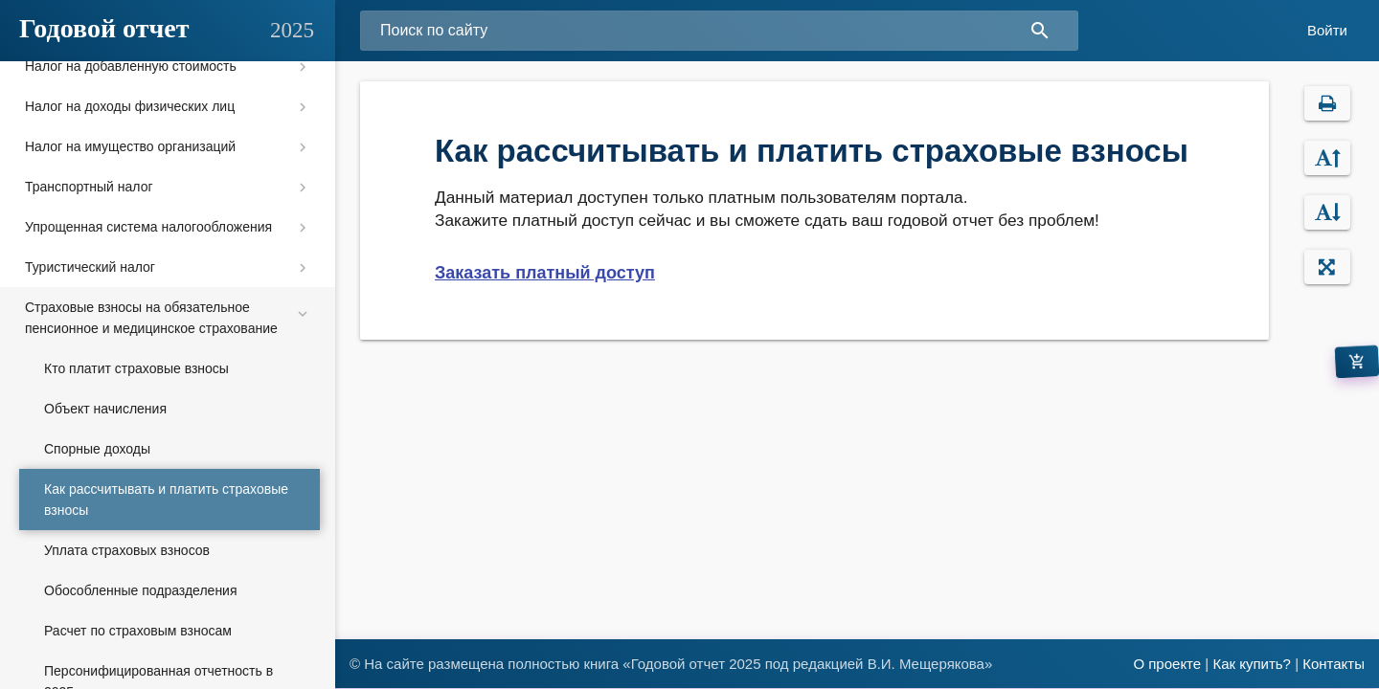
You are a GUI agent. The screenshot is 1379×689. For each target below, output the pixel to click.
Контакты (1333, 664)
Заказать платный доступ (545, 272)
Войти (1327, 30)
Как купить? (1251, 664)
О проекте (1167, 664)
